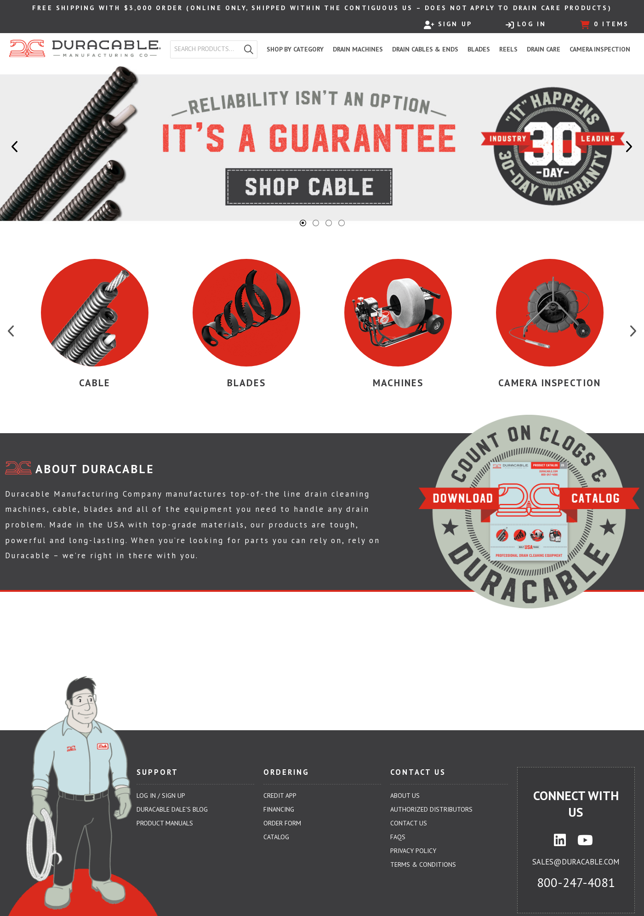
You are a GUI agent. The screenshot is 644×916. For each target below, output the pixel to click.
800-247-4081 (576, 882)
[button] (248, 49)
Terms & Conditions (423, 864)
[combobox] (205, 49)
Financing (278, 809)
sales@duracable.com (575, 862)
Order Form (282, 823)
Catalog (276, 837)
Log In (526, 24)
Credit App (279, 795)
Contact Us (408, 823)
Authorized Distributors (431, 809)
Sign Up (448, 24)
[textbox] (207, 49)
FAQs (397, 837)
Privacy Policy (413, 851)
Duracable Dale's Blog (172, 809)
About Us (405, 795)
